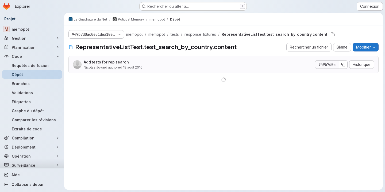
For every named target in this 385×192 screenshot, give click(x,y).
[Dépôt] (32, 74)
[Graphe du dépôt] (32, 110)
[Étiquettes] (32, 101)
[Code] (32, 56)
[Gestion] (32, 38)
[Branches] (32, 83)
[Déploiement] (32, 147)
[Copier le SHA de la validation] (343, 64)
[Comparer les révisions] (32, 119)
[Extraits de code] (32, 129)
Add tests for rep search (106, 62)
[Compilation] (32, 138)
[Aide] (32, 175)
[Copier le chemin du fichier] (332, 34)
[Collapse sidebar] (32, 184)
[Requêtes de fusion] (32, 65)
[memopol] (32, 29)
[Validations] (32, 92)
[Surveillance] (32, 165)
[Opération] (32, 156)
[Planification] (32, 47)
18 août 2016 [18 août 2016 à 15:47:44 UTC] (133, 67)
